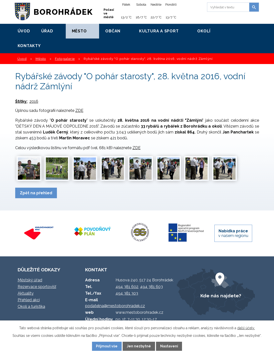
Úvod (24, 31)
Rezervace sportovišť (37, 286)
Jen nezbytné (139, 346)
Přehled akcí (29, 300)
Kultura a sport (159, 31)
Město (79, 31)
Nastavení (169, 346)
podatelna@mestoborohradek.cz (115, 305)
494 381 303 (127, 293)
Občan (112, 31)
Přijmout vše (106, 346)
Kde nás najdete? (220, 295)
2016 (33, 101)
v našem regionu (233, 233)
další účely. (246, 328)
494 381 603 (151, 286)
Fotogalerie (65, 59)
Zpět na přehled (36, 193)
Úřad (47, 31)
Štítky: (21, 101)
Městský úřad (30, 280)
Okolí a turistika (31, 306)
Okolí (203, 31)
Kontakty (29, 45)
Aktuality (26, 293)
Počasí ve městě (109, 13)
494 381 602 (127, 286)
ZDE (79, 110)
